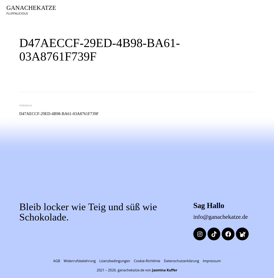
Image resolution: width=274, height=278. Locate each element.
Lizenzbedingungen (114, 261)
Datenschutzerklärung (181, 261)
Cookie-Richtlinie (147, 261)
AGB (56, 261)
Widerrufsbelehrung (80, 261)
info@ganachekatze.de (220, 216)
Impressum (212, 261)
